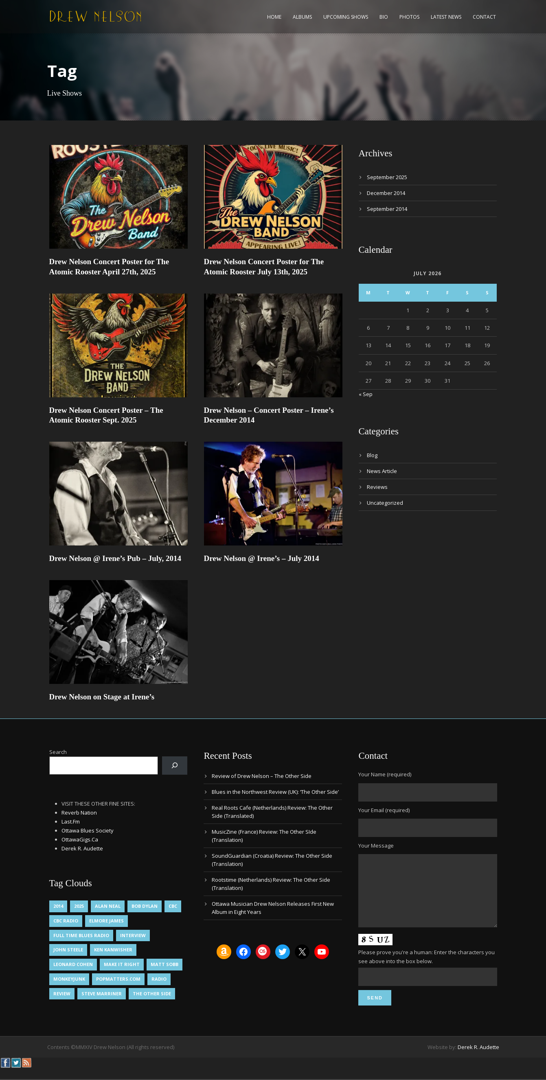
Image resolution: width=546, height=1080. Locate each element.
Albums (302, 16)
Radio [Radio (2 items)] (159, 979)
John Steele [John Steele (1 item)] (68, 949)
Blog (372, 455)
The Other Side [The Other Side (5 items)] (152, 993)
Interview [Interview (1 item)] (133, 935)
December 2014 (386, 193)
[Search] (175, 765)
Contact (484, 16)
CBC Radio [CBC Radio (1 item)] (65, 921)
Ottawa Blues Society (87, 830)
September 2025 (387, 177)
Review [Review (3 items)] (61, 993)
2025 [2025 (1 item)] (79, 906)
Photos (409, 16)
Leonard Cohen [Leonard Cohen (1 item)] (73, 964)
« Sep (366, 394)
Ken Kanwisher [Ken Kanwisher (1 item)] (113, 949)
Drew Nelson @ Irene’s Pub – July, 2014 (115, 558)
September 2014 (387, 208)
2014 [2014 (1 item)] (58, 906)
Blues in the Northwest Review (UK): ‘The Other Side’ (275, 791)
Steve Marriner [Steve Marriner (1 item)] (101, 993)
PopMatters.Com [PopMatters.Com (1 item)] (118, 979)
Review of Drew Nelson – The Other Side (261, 776)
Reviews (377, 487)
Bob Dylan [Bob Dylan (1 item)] (145, 906)
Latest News (446, 16)
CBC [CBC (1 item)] (173, 906)
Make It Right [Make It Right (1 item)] (122, 964)
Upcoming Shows (345, 16)
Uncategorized (385, 502)
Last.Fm (70, 821)
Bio (383, 16)
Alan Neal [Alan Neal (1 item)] (108, 906)
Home (274, 16)
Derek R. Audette (82, 848)
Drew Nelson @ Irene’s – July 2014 (261, 558)
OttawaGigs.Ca (79, 839)
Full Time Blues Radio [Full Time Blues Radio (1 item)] (81, 935)
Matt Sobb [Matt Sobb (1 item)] (164, 964)
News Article (382, 471)
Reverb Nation (79, 812)
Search (58, 752)
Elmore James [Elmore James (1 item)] (106, 921)
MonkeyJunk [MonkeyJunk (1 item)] (69, 979)
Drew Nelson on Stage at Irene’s (102, 696)
